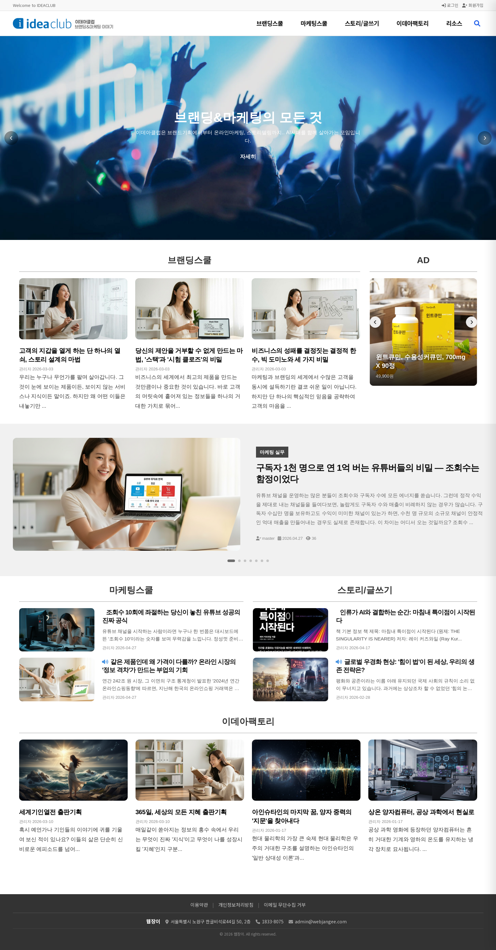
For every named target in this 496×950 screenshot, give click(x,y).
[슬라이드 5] (256, 561)
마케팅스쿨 (314, 23)
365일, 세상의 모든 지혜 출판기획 (181, 812)
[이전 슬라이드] (11, 138)
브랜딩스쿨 (269, 23)
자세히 (248, 157)
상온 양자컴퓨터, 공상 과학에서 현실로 (421, 812)
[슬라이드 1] (231, 561)
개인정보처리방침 (235, 904)
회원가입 (472, 5)
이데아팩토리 (413, 23)
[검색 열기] (477, 23)
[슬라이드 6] (262, 561)
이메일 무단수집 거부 (285, 904)
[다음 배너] (471, 322)
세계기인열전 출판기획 (50, 812)
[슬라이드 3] (245, 561)
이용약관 (199, 904)
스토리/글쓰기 (362, 23)
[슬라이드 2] (239, 561)
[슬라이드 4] (250, 561)
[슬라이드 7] (267, 561)
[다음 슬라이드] (485, 138)
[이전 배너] (375, 322)
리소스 (454, 23)
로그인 (450, 5)
